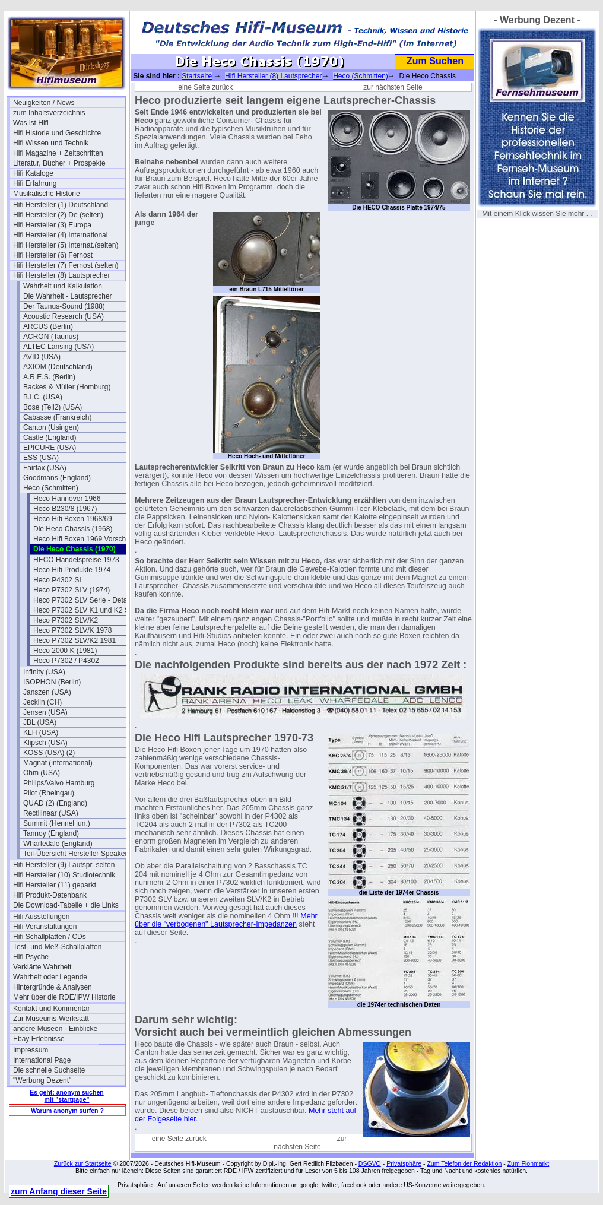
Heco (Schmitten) (50, 488)
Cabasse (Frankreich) (57, 417)
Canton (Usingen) (51, 427)
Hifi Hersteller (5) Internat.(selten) (65, 245)
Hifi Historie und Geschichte (57, 133)
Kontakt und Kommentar (51, 1008)
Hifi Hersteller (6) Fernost (53, 255)
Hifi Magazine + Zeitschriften (58, 153)
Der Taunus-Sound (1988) (64, 306)
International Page (42, 1060)
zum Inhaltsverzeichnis (49, 113)
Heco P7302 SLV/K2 (65, 620)
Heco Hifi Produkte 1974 (71, 570)
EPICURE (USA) (49, 447)
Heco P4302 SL (58, 580)
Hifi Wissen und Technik (50, 143)
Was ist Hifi (31, 123)
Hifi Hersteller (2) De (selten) (58, 215)
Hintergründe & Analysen (52, 987)
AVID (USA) (42, 357)
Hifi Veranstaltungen (45, 926)
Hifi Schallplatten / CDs (49, 937)
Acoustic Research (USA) (63, 316)
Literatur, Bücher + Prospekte (59, 163)
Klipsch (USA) (45, 742)
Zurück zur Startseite (83, 1163)
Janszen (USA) (47, 692)
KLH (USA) (40, 732)
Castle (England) (49, 437)
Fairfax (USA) (44, 468)
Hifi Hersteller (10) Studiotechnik (64, 875)
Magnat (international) (58, 763)
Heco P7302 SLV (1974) (71, 590)
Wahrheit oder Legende (50, 977)
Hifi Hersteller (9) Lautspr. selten (64, 865)
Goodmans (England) (57, 478)
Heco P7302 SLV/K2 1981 (74, 640)
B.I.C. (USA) (42, 397)
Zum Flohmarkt (528, 1163)
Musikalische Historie (46, 193)
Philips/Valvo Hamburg (59, 783)
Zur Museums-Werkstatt (51, 1018)
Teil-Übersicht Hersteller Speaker (75, 853)
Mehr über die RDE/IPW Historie (64, 997)
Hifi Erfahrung (34, 183)
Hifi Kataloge (33, 173)
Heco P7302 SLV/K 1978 (72, 630)
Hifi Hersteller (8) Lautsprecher (61, 275)
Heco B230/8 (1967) (65, 509)
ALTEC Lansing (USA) (58, 347)
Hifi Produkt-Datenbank (50, 895)
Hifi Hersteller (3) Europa (52, 225)
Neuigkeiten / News (43, 103)
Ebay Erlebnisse (39, 1039)
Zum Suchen (435, 61)
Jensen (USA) (45, 712)
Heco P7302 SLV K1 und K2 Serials (89, 610)
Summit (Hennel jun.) (56, 823)
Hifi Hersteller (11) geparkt (54, 885)
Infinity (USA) (44, 672)
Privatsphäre (403, 1163)
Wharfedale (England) (58, 843)
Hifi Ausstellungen (41, 916)
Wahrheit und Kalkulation (62, 286)
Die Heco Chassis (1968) (72, 529)
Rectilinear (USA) (50, 813)
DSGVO (369, 1163)
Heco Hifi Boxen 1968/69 (72, 519)
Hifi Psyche (31, 957)
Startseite (197, 76)
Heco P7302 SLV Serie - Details (83, 600)
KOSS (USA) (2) (49, 753)
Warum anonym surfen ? (67, 1110)
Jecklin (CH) (42, 702)
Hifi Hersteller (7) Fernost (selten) (65, 265)
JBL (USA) (39, 722)
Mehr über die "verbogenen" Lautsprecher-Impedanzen (226, 920)
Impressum (30, 1050)
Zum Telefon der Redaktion (464, 1163)
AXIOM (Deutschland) (58, 367)
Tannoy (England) (51, 833)
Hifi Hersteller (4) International (60, 235)
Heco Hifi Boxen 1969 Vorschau (83, 539)
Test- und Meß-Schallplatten (57, 947)
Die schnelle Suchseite (49, 1070)
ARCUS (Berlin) (48, 326)
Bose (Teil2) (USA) (52, 407)
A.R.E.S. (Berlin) (49, 377)
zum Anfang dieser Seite (59, 1191)
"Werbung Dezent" (42, 1080)
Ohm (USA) (41, 773)
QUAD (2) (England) (55, 803)
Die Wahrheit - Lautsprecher (67, 296)
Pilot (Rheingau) (48, 793)
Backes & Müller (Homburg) (66, 387)
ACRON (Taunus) (50, 336)
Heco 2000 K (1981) (65, 650)
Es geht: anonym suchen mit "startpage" (66, 1096)
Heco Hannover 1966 (66, 498)
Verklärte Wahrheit (42, 967)
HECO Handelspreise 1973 (76, 560)
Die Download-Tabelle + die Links (66, 905)
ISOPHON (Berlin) (52, 682)
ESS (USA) (41, 458)
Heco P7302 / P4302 (66, 661)
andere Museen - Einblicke (55, 1029)
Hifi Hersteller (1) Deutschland (60, 205)
